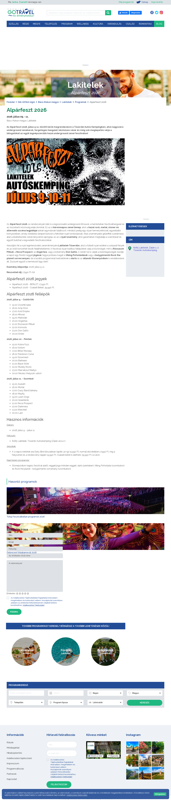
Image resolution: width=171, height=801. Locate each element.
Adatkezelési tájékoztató (19, 758)
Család (130, 24)
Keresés (144, 702)
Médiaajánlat (13, 747)
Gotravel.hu (101, 743)
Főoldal (11, 102)
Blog (159, 24)
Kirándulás (114, 24)
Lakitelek (67, 102)
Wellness (83, 24)
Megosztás (113, 756)
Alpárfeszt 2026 (27, 110)
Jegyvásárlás (156, 2)
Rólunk (10, 742)
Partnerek (11, 774)
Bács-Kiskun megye (48, 102)
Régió (25, 24)
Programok (80, 102)
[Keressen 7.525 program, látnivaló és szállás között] (76, 12)
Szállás (14, 24)
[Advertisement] (85, 47)
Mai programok (125, 2)
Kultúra (98, 24)
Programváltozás (15, 768)
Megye (36, 24)
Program (66, 24)
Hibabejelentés (14, 753)
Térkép (141, 2)
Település (50, 24)
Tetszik (95, 756)
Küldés (14, 611)
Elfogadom (160, 794)
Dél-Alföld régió (26, 102)
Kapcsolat (12, 779)
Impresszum (13, 763)
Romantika (145, 24)
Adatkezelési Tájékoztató (33, 605)
